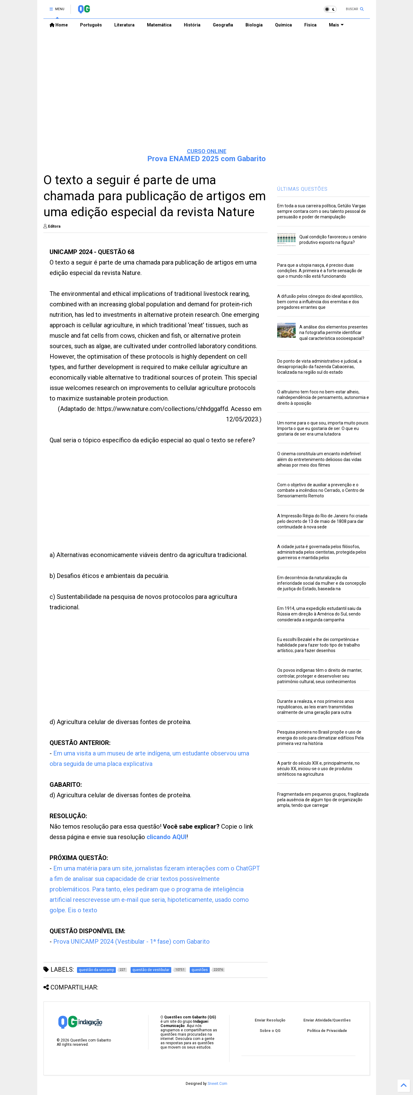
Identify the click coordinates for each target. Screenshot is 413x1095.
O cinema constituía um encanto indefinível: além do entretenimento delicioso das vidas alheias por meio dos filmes (319, 459)
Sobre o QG (270, 1031)
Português (91, 24)
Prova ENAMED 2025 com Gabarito (206, 158)
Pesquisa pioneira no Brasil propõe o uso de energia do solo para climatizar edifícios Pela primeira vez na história (320, 738)
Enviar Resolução (270, 1020)
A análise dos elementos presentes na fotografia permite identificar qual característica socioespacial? (333, 332)
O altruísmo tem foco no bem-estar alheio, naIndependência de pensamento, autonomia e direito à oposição (323, 397)
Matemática (159, 24)
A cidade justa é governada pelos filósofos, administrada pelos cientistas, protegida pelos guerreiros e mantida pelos (321, 552)
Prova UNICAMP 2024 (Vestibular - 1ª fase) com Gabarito (131, 941)
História (192, 24)
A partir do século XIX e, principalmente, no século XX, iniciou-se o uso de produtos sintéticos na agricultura (318, 769)
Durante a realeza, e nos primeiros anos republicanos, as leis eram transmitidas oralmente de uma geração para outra (315, 707)
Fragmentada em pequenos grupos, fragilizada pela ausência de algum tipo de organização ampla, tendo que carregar (323, 800)
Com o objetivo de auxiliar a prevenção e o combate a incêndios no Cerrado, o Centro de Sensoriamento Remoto (320, 490)
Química (283, 24)
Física (310, 24)
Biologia (254, 24)
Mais (336, 24)
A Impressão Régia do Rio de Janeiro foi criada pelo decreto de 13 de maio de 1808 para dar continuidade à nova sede (322, 521)
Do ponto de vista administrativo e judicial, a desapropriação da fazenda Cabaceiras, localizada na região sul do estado (319, 367)
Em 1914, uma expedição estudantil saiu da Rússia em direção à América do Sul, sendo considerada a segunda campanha (319, 614)
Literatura (124, 24)
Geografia (223, 24)
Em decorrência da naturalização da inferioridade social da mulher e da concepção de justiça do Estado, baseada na (321, 583)
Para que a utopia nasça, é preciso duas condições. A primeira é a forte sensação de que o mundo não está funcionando (319, 271)
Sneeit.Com (217, 1083)
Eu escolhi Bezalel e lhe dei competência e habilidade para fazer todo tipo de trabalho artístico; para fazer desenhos (318, 645)
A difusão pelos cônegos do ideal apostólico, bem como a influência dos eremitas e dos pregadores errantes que (320, 302)
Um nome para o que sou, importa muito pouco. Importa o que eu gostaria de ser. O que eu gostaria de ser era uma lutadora (323, 428)
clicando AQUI (166, 837)
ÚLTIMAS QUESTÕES (302, 189)
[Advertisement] (206, 96)
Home (59, 24)
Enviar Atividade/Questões (327, 1020)
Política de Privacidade (327, 1031)
